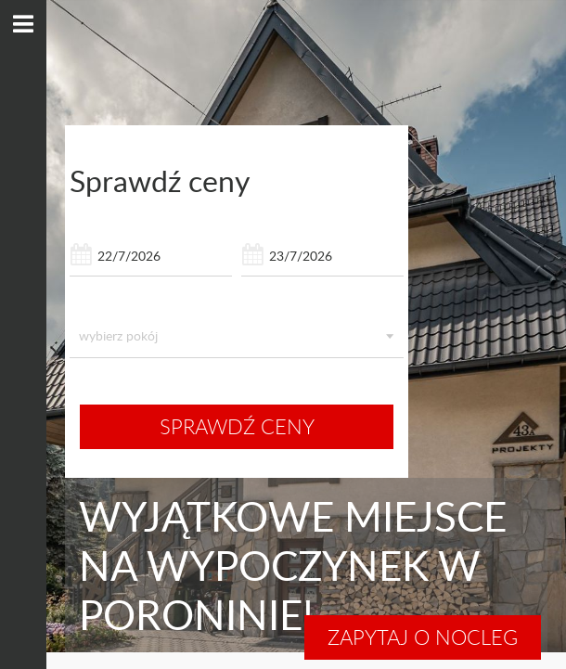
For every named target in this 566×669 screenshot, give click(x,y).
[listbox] (237, 336)
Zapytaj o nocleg (423, 637)
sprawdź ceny (237, 426)
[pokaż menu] (23, 24)
